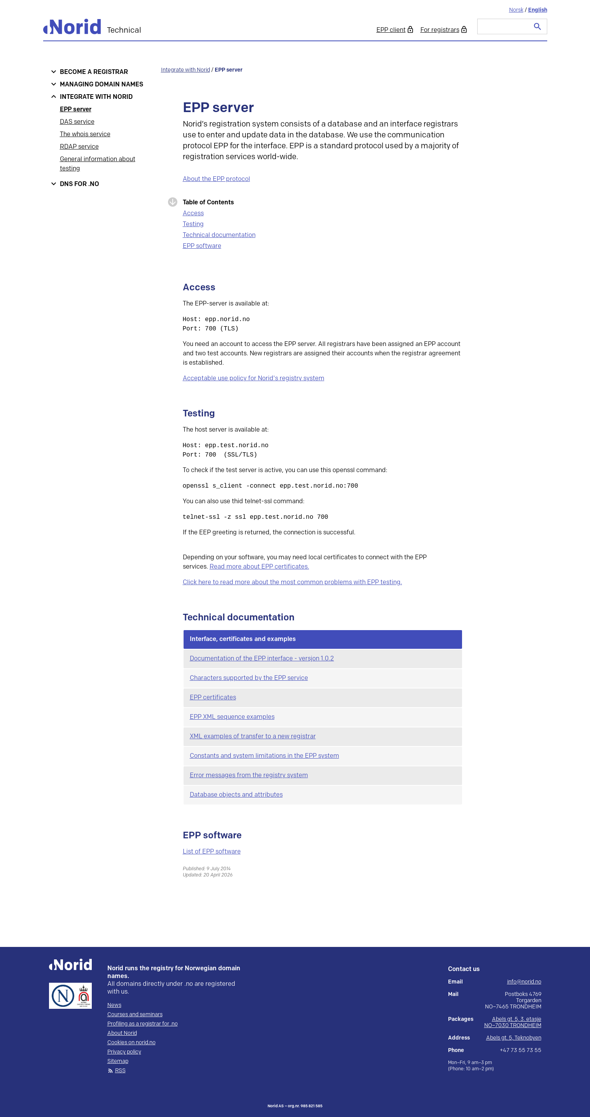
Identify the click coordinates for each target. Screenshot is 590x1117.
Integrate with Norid (96, 97)
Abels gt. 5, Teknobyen (513, 1037)
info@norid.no (524, 982)
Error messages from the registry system (249, 775)
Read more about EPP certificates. (259, 567)
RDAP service (79, 147)
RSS (120, 1071)
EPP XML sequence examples (232, 717)
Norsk (516, 10)
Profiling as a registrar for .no (142, 1024)
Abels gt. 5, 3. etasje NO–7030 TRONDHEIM (512, 1022)
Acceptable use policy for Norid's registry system (253, 378)
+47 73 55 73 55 (520, 1050)
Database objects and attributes (236, 795)
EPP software (202, 246)
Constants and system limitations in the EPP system (264, 756)
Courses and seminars (135, 1015)
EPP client (391, 30)
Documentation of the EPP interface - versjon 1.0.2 (262, 658)
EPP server (75, 109)
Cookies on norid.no (131, 1043)
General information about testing (97, 164)
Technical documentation (219, 235)
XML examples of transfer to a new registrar (253, 736)
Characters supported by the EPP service (249, 678)
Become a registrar (94, 72)
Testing (193, 224)
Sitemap (117, 1061)
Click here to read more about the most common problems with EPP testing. (292, 582)
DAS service (77, 122)
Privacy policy (124, 1052)
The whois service (85, 134)
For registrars (439, 30)
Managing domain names (101, 84)
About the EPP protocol (216, 179)
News (114, 1005)
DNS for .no (79, 184)
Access (193, 213)
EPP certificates (213, 697)
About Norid (122, 1033)
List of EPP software (212, 851)
